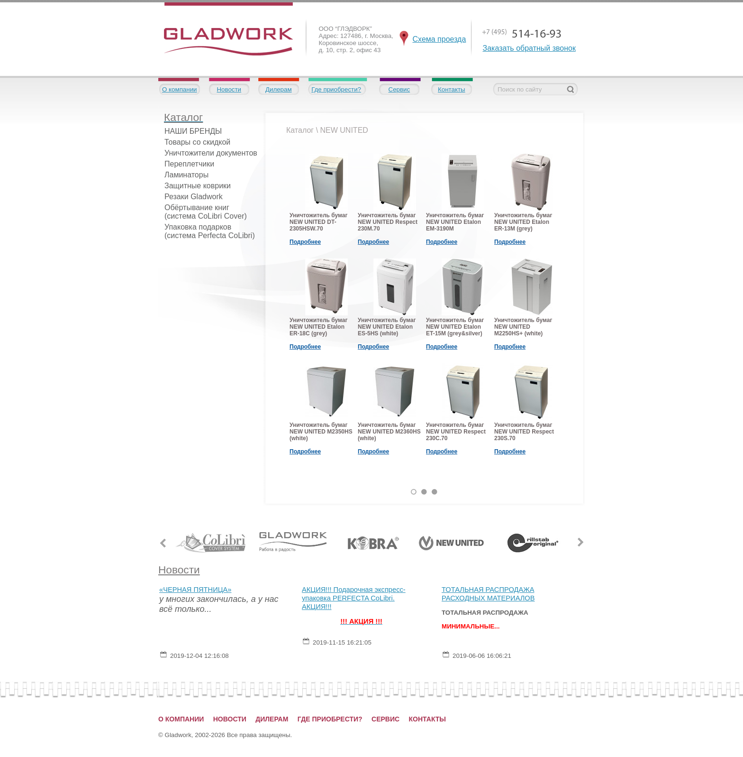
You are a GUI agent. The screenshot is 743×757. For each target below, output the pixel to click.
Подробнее (305, 242)
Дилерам (278, 89)
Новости (229, 89)
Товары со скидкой (197, 142)
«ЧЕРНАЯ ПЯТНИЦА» (195, 589)
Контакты (451, 89)
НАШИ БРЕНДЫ (193, 131)
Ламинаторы (186, 175)
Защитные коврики (197, 186)
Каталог (300, 130)
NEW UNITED (344, 130)
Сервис (399, 89)
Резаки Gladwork (193, 197)
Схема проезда (439, 39)
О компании (179, 89)
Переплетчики (189, 164)
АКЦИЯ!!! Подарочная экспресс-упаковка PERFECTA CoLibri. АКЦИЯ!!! (354, 598)
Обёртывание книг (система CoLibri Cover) (205, 211)
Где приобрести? (336, 89)
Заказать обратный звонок (529, 48)
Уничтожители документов (210, 153)
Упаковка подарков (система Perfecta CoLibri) (209, 231)
